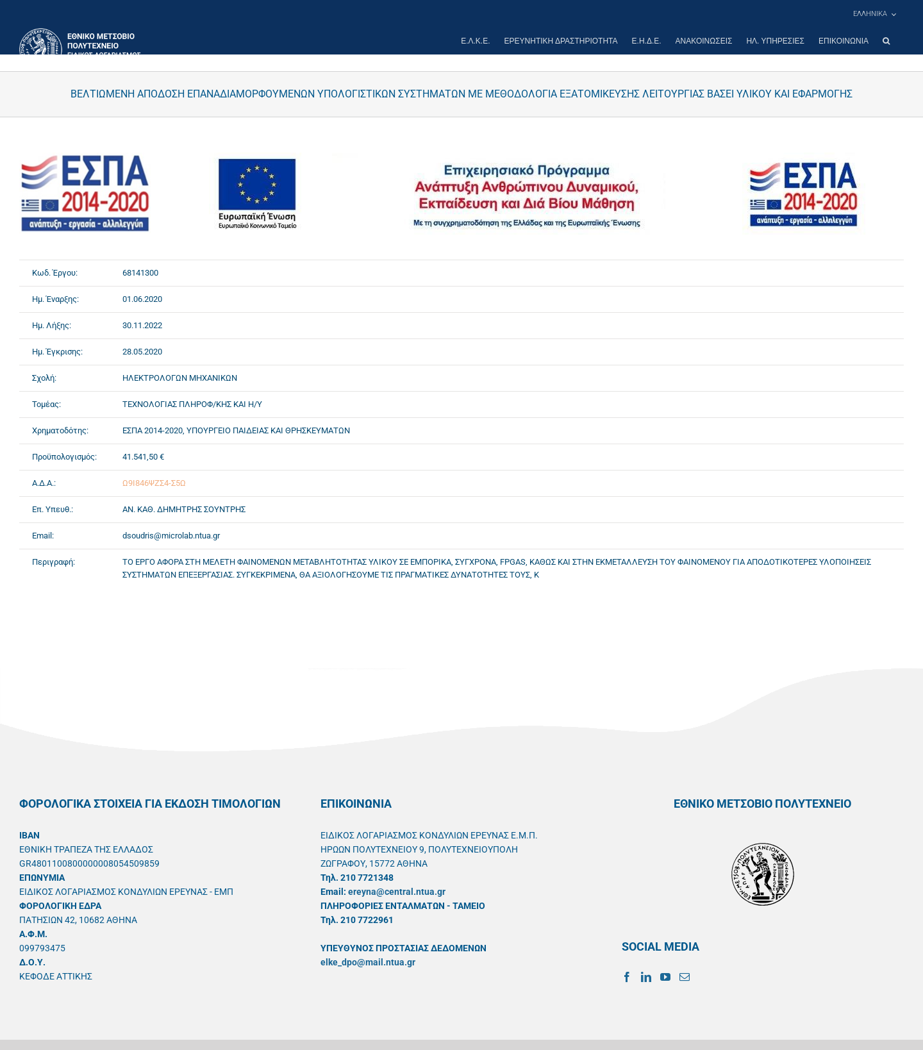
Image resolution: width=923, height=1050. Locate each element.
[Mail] (684, 977)
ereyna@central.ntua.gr (396, 892)
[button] (886, 41)
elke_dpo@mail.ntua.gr (367, 962)
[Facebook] (627, 977)
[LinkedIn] (646, 977)
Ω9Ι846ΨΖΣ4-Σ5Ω (154, 483)
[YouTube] (665, 977)
